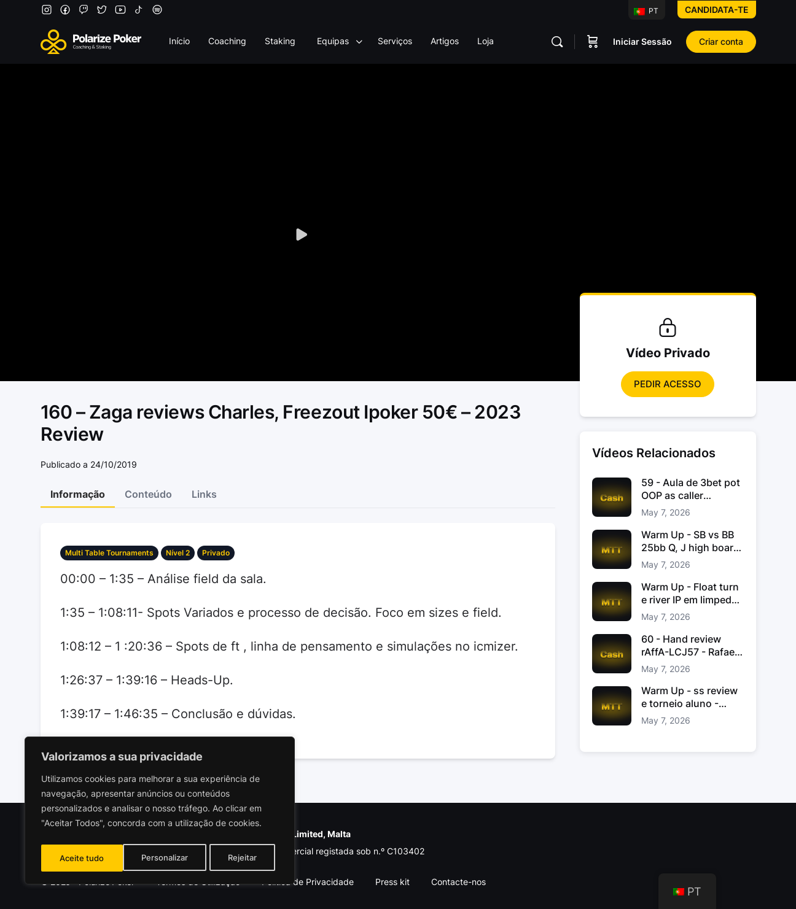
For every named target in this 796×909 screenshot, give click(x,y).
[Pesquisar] (557, 41)
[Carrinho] (593, 42)
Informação (77, 494)
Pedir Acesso (667, 384)
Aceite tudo (238, 858)
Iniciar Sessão (642, 41)
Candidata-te (717, 9)
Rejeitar (161, 858)
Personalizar (82, 858)
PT (646, 10)
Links (204, 494)
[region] (160, 812)
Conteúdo (148, 494)
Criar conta (721, 41)
